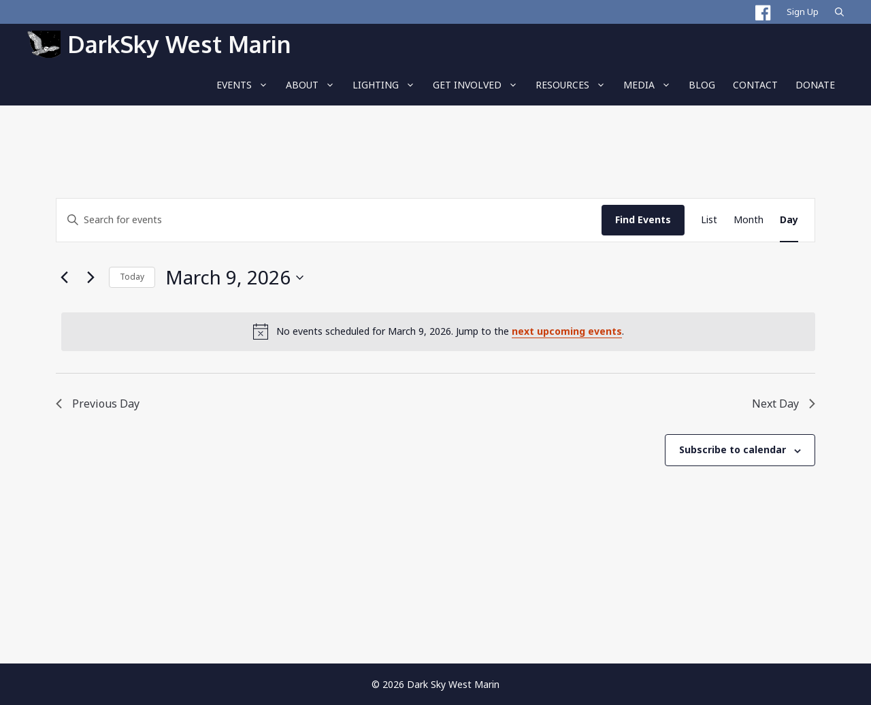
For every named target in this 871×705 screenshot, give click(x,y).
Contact (755, 84)
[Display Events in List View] (709, 220)
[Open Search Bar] (839, 12)
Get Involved (480, 85)
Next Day (783, 403)
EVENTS (246, 85)
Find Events (643, 219)
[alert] (438, 331)
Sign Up (803, 11)
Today (132, 276)
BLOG (702, 84)
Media (651, 85)
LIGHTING (388, 85)
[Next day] (90, 277)
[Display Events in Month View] (748, 220)
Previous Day (97, 403)
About (315, 85)
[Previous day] (64, 277)
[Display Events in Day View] (789, 220)
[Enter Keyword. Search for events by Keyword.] (329, 220)
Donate (815, 84)
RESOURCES (575, 85)
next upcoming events (567, 331)
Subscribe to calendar (732, 449)
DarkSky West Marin (179, 44)
